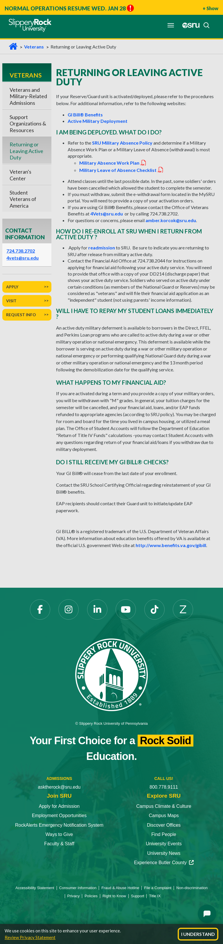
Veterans (34, 46)
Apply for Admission (59, 806)
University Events (164, 843)
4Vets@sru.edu (106, 213)
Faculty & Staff (59, 843)
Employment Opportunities (59, 815)
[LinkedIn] (97, 609)
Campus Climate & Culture (163, 806)
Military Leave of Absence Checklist (121, 170)
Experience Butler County (163, 862)
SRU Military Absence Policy (122, 142)
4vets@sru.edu (22, 257)
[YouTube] (126, 609)
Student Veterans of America (23, 199)
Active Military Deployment (97, 121)
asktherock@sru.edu (59, 787)
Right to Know (114, 896)
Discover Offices (164, 825)
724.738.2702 (20, 250)
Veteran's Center (20, 174)
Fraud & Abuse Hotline (120, 888)
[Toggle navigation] (171, 25)
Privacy (73, 896)
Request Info (21, 314)
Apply (12, 286)
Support (137, 896)
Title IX (155, 896)
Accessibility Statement (34, 888)
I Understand (198, 934)
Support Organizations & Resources (28, 123)
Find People (163, 834)
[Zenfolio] (183, 609)
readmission (101, 247)
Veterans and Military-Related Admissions (28, 96)
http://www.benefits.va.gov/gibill (171, 545)
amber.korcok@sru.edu (170, 220)
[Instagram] (68, 609)
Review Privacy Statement (30, 937)
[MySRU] (189, 25)
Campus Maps (164, 815)
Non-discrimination (192, 888)
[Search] (204, 25)
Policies (91, 896)
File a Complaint (157, 888)
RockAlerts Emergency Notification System (59, 825)
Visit (11, 300)
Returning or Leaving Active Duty (26, 151)
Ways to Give (59, 834)
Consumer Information (78, 888)
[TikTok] (154, 609)
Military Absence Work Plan (113, 163)
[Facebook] (40, 609)
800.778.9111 (164, 787)
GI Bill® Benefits (85, 114)
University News (164, 853)
